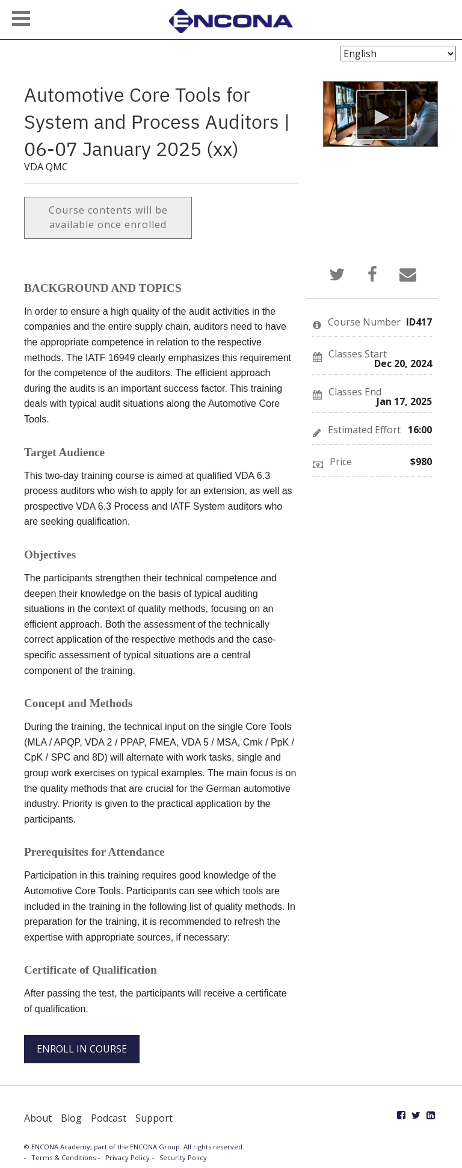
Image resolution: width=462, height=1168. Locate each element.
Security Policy (183, 1157)
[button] (21, 18)
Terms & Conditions (63, 1157)
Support (154, 1118)
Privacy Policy (127, 1157)
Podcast (108, 1118)
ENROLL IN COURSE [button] (82, 1048)
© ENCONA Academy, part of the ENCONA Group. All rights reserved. (134, 1146)
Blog (71, 1118)
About (38, 1118)
